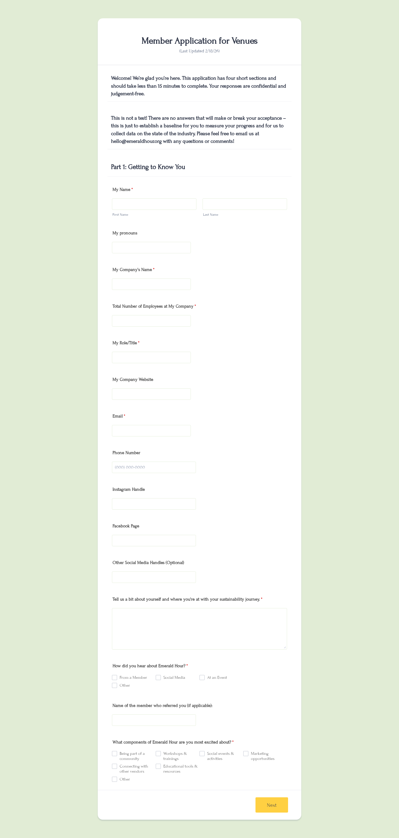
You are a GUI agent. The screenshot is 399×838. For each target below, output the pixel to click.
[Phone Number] (154, 467)
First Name (120, 215)
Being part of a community (132, 756)
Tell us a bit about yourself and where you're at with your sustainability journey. (187, 599)
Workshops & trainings (175, 756)
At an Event (217, 677)
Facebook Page (125, 526)
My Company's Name (133, 269)
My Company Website (132, 379)
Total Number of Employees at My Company (154, 306)
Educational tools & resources (180, 769)
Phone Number (126, 452)
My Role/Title (125, 343)
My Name (122, 189)
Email (118, 416)
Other (125, 685)
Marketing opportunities (263, 756)
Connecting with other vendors (134, 769)
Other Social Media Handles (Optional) (148, 562)
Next (272, 805)
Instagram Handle (128, 489)
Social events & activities (220, 756)
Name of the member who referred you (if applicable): (162, 705)
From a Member (133, 677)
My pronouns (124, 233)
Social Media (174, 677)
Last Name (210, 215)
